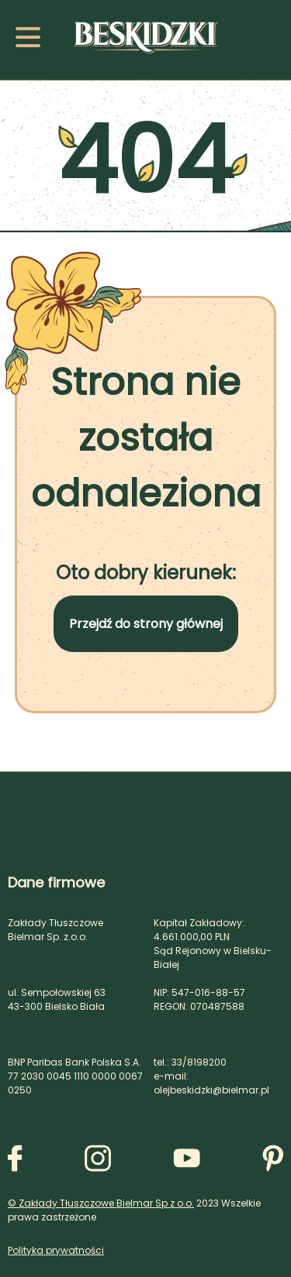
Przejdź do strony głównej (146, 624)
